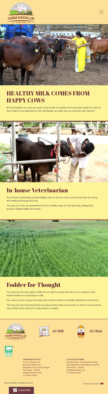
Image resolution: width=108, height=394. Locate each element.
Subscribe (21, 390)
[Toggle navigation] (101, 12)
